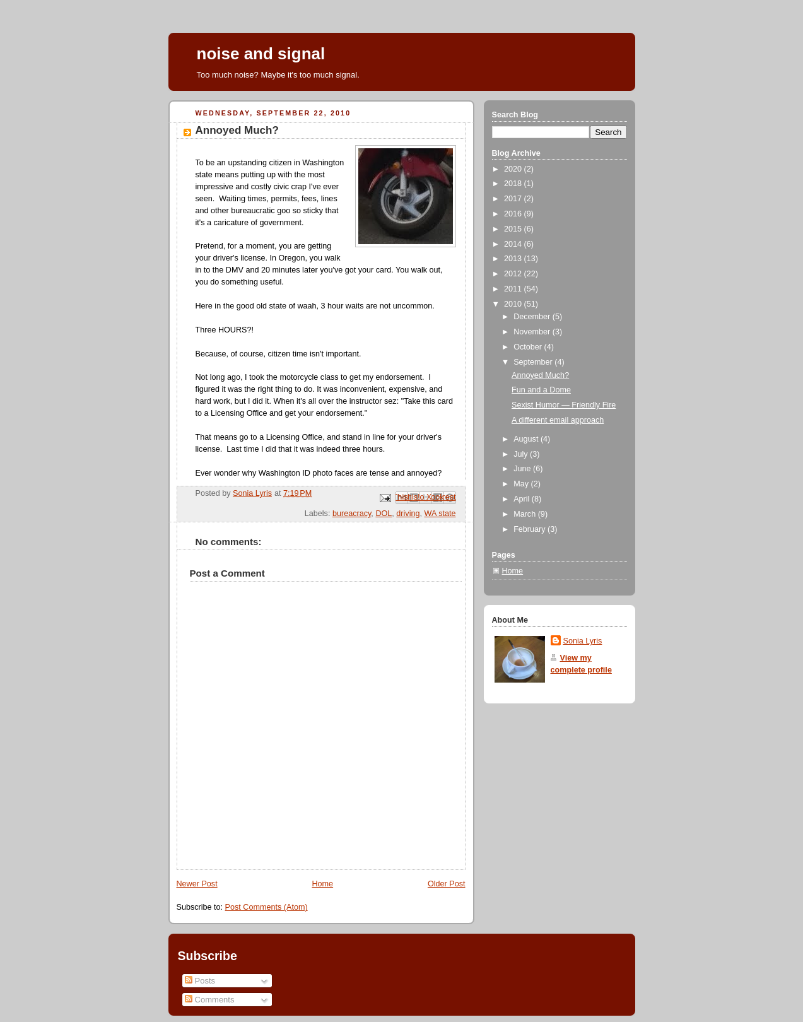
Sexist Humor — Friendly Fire (564, 405)
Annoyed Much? (540, 375)
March (525, 514)
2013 (514, 258)
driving (407, 513)
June (523, 468)
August (527, 439)
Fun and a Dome (541, 389)
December (533, 316)
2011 (514, 289)
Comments (209, 999)
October (528, 347)
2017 (514, 198)
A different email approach (558, 420)
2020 (514, 169)
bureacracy (351, 513)
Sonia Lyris (582, 641)
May (521, 483)
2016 (514, 213)
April (522, 499)
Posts (200, 980)
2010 (514, 304)
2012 (514, 273)
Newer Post (197, 883)
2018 (514, 183)
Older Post (447, 883)
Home (322, 883)
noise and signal (261, 53)
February (530, 529)
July (521, 454)
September (533, 362)
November (533, 331)
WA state (440, 513)
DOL (383, 513)
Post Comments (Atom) (266, 907)
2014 (514, 244)
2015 (514, 229)
